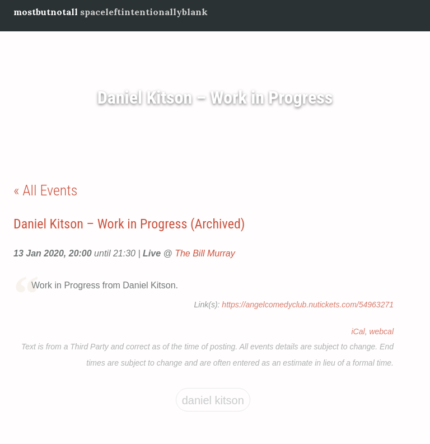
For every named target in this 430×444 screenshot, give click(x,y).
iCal (358, 331)
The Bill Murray (205, 253)
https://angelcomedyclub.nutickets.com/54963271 (308, 304)
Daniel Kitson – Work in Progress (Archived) (129, 224)
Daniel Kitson (213, 400)
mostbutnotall (45, 11)
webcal (381, 331)
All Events (49, 190)
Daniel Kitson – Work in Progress (215, 97)
